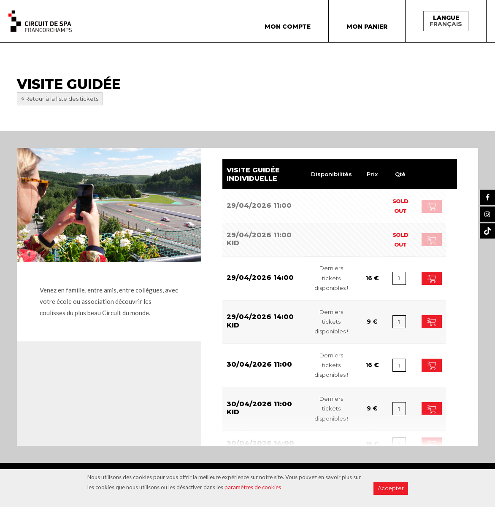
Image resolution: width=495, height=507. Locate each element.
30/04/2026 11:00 (259, 364)
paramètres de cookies (253, 487)
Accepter (391, 488)
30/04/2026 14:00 (260, 443)
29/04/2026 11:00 (259, 205)
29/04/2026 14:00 (260, 278)
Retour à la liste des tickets (59, 98)
